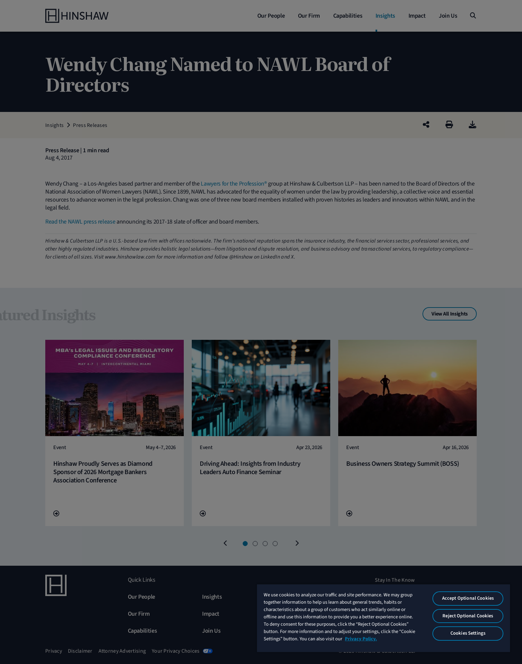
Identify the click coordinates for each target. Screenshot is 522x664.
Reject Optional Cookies (467, 615)
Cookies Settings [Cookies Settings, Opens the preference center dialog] (467, 633)
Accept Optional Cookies (468, 598)
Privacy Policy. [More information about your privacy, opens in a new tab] (361, 638)
